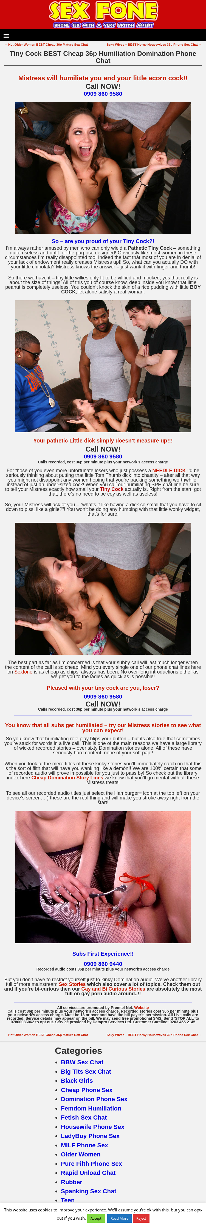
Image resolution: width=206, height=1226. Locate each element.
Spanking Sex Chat (88, 1191)
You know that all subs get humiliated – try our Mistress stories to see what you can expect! (103, 727)
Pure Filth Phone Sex (91, 1163)
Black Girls (77, 1080)
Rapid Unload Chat (88, 1172)
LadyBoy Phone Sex (90, 1135)
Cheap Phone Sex (86, 1090)
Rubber (71, 1182)
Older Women (81, 1154)
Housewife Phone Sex (93, 1126)
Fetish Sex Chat (84, 1117)
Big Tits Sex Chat (86, 1071)
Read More (119, 1218)
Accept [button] (96, 1218)
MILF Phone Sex (84, 1145)
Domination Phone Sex (94, 1099)
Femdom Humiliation (91, 1108)
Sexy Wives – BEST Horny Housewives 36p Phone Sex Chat (154, 44)
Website (141, 1007)
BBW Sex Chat (82, 1062)
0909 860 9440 (103, 964)
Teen (68, 1200)
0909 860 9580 (103, 93)
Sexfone (23, 672)
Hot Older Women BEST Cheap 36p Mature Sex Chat (46, 44)
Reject (141, 1218)
